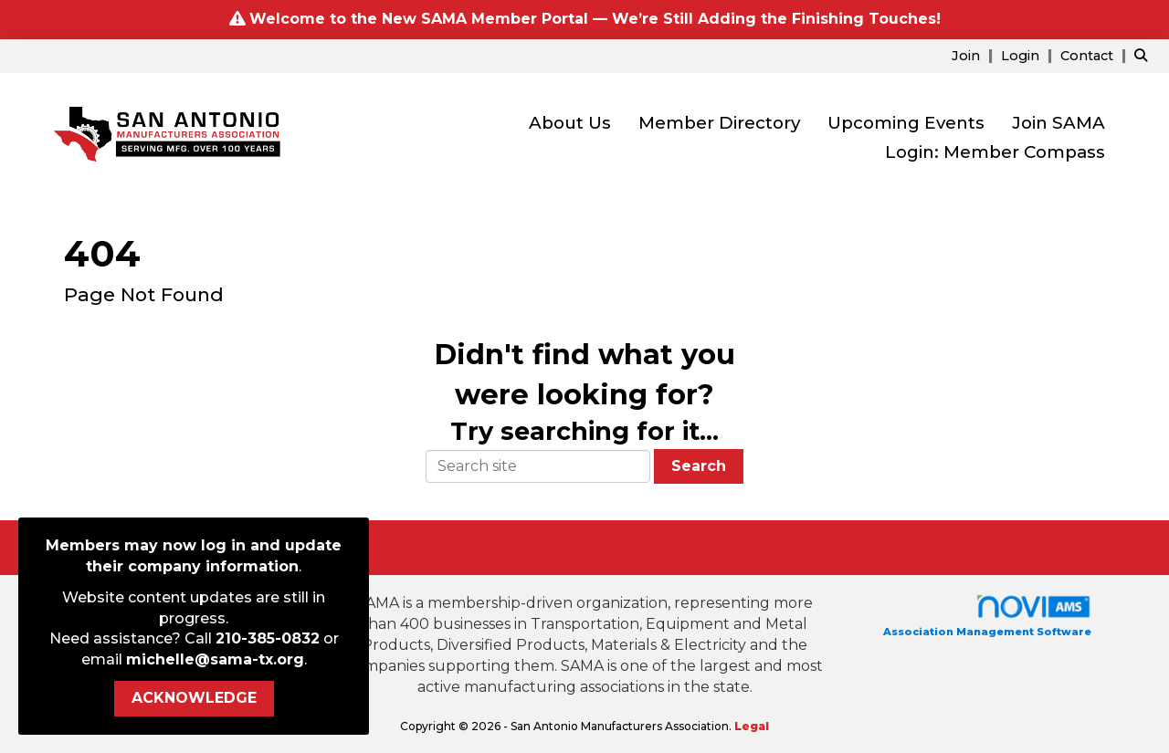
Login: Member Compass (995, 151)
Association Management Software (987, 615)
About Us (570, 122)
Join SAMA (1058, 122)
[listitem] (974, 55)
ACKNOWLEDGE (194, 697)
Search (698, 466)
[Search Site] (1144, 55)
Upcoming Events (906, 122)
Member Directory (719, 122)
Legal (751, 726)
